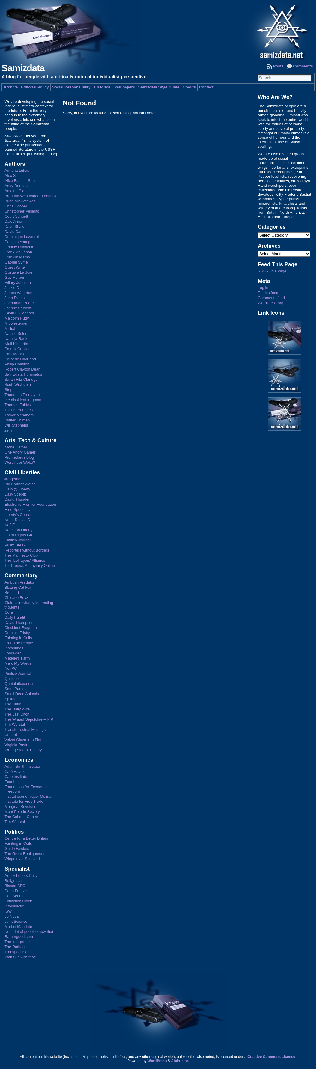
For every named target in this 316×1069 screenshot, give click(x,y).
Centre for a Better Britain (26, 838)
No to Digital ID (17, 519)
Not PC (10, 668)
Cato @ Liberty (17, 489)
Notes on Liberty (18, 530)
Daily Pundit (14, 617)
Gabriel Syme (16, 262)
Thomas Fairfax (17, 405)
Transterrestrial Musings (25, 729)
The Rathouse (16, 947)
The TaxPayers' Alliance (24, 560)
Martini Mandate (18, 926)
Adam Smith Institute (22, 766)
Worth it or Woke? (19, 462)
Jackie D (11, 287)
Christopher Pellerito (21, 211)
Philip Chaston (16, 364)
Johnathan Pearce (20, 303)
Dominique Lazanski (21, 236)
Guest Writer (15, 267)
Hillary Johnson (17, 282)
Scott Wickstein (17, 384)
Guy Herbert (14, 277)
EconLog (12, 781)
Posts (278, 66)
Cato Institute (15, 776)
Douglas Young (17, 242)
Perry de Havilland (20, 359)
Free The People (18, 643)
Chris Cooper (15, 206)
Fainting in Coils (18, 638)
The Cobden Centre (21, 816)
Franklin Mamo (17, 257)
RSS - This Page (272, 271)
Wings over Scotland (22, 858)
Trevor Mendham (19, 415)
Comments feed (271, 298)
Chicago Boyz (16, 597)
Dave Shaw (14, 226)
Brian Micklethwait (19, 201)
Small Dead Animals (21, 694)
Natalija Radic (16, 338)
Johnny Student (17, 308)
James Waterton (18, 292)
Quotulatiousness (19, 683)
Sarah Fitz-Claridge (20, 379)
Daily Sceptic (15, 494)
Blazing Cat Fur (17, 587)
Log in (263, 287)
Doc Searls (13, 896)
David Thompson (19, 622)
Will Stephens (16, 425)
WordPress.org (270, 303)
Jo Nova (11, 916)
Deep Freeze (15, 891)
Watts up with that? (20, 957)
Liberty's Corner (17, 514)
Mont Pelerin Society (22, 811)
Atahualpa (180, 1061)
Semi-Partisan (16, 688)
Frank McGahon (18, 252)
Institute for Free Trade (23, 801)
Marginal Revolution (21, 806)
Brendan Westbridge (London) (30, 196)
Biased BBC (14, 885)
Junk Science (15, 921)
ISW (8, 911)
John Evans (14, 298)
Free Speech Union (20, 509)
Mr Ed (9, 328)
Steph (9, 389)
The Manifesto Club (21, 555)
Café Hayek (14, 771)
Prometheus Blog (19, 457)
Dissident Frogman (20, 627)
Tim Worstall (14, 724)
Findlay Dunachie (19, 247)
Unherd (10, 734)
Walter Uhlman (17, 420)
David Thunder (17, 499)
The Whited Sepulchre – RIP (28, 719)
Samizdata (22, 68)
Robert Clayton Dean (22, 369)
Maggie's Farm (17, 658)
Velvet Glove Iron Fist (22, 739)
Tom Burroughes (18, 410)
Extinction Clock (18, 901)
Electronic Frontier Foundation (30, 504)
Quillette (11, 678)
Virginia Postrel (17, 745)
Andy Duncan (16, 185)
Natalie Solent (16, 333)
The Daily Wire (17, 709)
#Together (13, 479)
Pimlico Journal (17, 540)
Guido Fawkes (16, 848)
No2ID (9, 525)
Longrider (12, 653)
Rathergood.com (18, 936)
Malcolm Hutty (16, 318)
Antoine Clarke (17, 191)
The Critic (12, 704)
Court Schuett (16, 216)
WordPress (157, 1061)
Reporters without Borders (26, 550)
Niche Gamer (15, 447)
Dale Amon (13, 221)
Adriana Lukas (16, 170)
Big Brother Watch (19, 484)
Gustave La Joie (18, 272)
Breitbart (11, 592)
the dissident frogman (22, 400)
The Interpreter (17, 941)
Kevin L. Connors (19, 313)
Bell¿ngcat (13, 880)
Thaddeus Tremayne (22, 394)
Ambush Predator (19, 582)
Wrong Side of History (23, 750)
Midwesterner (16, 323)
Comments (303, 66)
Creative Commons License (271, 1057)
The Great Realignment (24, 853)
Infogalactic (14, 906)
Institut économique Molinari (28, 796)
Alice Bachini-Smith (20, 180)
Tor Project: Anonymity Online (29, 565)
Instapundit (13, 648)
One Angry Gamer (19, 452)
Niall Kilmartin (16, 343)
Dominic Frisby (17, 632)
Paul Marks (14, 354)
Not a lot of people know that (28, 931)
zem (8, 430)
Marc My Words (17, 663)
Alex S (10, 175)
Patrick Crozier (17, 349)
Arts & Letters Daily (20, 875)
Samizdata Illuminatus (23, 374)
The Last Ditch (16, 714)
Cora (8, 612)
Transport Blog (16, 952)
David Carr (13, 231)
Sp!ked (10, 699)
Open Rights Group (20, 535)
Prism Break (14, 545)
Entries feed (268, 292)
